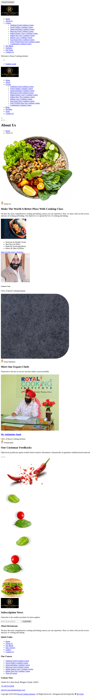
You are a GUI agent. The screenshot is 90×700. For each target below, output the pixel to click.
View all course (11, 673)
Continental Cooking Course (20, 44)
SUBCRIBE (27, 621)
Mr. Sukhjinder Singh (11, 434)
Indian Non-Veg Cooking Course (22, 35)
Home (8, 19)
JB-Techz (80, 694)
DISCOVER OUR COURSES (12, 252)
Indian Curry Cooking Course (21, 38)
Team (8, 111)
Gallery (8, 650)
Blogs (8, 107)
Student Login (11, 64)
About (8, 82)
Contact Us (10, 52)
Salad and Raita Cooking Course (22, 29)
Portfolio (9, 48)
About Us (9, 21)
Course (8, 23)
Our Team (9, 50)
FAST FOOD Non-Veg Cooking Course (25, 42)
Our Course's (10, 648)
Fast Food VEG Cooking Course (22, 40)
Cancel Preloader (8, 2)
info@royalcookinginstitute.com (13, 690)
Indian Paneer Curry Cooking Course (24, 33)
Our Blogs (9, 46)
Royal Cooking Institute (26, 694)
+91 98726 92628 (7, 686)
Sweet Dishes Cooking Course (21, 27)
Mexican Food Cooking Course (22, 31)
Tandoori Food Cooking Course (22, 25)
